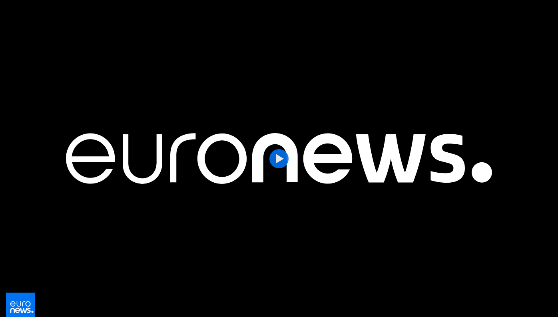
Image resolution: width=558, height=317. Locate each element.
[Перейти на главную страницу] (20, 306)
